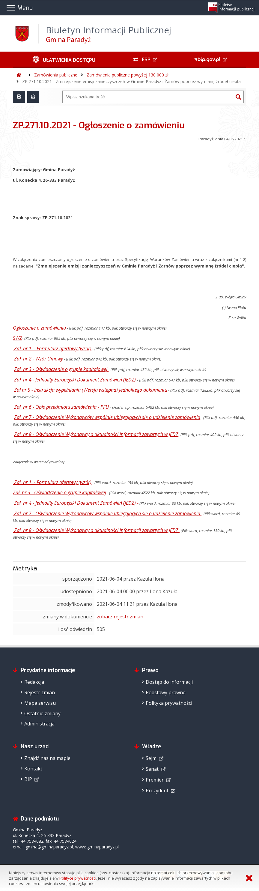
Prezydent (157, 790)
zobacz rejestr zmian (120, 616)
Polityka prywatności (169, 703)
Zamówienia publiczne (55, 75)
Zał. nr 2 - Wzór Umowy (38, 358)
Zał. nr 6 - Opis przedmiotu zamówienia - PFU (62, 407)
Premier (155, 779)
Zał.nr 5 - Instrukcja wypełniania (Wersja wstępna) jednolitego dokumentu (90, 390)
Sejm (151, 758)
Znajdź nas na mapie (47, 758)
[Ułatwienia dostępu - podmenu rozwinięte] (64, 60)
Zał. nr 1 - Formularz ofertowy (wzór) (52, 348)
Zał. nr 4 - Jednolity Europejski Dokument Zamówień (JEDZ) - (76, 503)
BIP (28, 779)
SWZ (17, 338)
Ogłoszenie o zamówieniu (39, 327)
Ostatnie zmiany (42, 713)
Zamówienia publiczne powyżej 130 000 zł (127, 75)
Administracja (39, 723)
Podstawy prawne (166, 692)
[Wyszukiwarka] (148, 97)
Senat (152, 769)
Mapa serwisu (40, 703)
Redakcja (34, 682)
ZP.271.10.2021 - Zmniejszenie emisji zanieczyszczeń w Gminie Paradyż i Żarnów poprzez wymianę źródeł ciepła (131, 81)
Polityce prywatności (77, 878)
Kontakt (33, 768)
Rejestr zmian (39, 692)
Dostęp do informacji (169, 682)
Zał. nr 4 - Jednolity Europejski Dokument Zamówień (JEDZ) (75, 379)
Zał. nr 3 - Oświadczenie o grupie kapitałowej (61, 369)
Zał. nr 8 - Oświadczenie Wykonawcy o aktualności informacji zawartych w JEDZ (96, 434)
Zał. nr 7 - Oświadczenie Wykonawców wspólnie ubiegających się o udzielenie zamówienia (107, 417)
